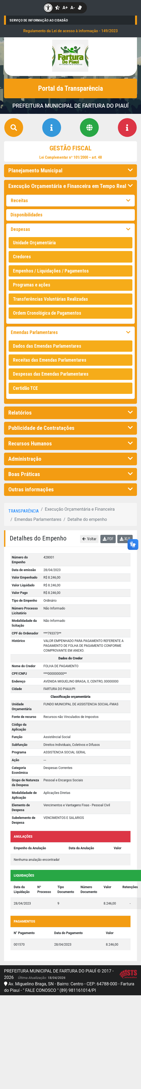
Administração (70, 459)
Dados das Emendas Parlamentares (47, 346)
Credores (22, 256)
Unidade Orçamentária (34, 242)
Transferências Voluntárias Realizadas (50, 299)
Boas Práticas (70, 474)
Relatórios (70, 412)
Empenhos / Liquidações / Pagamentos (51, 271)
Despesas (70, 229)
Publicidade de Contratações (70, 428)
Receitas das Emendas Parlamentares (49, 360)
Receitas (70, 200)
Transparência (23, 511)
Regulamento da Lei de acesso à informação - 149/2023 (70, 31)
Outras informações (70, 489)
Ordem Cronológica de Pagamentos (47, 313)
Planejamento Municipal (70, 170)
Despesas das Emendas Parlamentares (51, 374)
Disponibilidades (26, 214)
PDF (108, 539)
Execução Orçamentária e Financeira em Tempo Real (70, 186)
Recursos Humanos (70, 443)
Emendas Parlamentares (70, 332)
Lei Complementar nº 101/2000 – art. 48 (70, 157)
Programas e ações (31, 285)
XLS (125, 539)
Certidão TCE (25, 388)
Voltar (89, 539)
